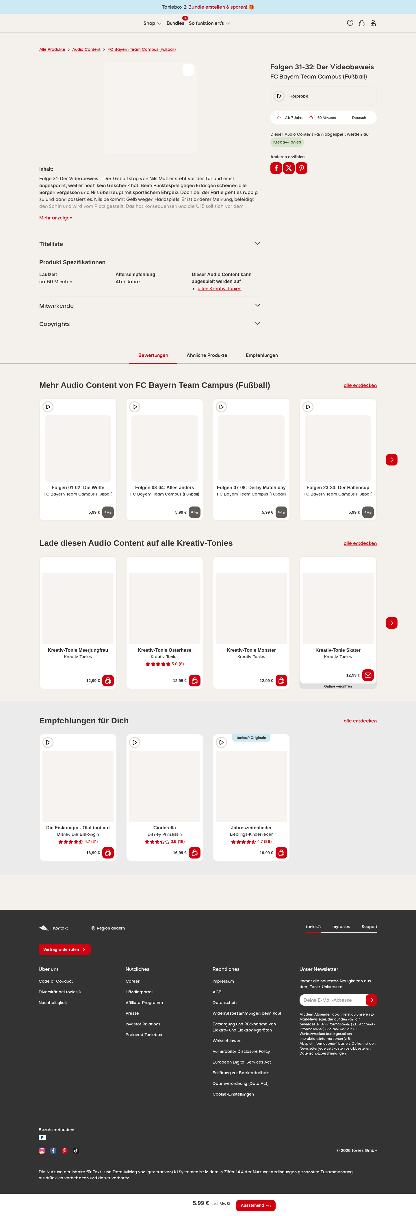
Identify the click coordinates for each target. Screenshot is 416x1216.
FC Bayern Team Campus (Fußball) (141, 49)
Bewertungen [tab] (153, 355)
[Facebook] (53, 1150)
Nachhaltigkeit (53, 1003)
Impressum (223, 981)
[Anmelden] (371, 1000)
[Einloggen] (373, 23)
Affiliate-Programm (144, 1003)
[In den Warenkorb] (108, 680)
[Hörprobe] (48, 407)
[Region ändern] (108, 928)
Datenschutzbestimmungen (323, 1053)
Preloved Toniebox (144, 1035)
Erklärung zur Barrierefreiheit (241, 1073)
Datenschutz (225, 1003)
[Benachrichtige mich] (368, 675)
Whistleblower (227, 1041)
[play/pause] (279, 96)
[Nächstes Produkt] (392, 459)
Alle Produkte (52, 49)
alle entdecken (360, 385)
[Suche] (338, 23)
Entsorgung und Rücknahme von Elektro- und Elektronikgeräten (244, 1027)
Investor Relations (143, 1024)
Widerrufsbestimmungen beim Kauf (247, 1013)
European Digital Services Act (242, 1062)
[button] (350, 23)
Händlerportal (139, 992)
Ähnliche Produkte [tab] (207, 355)
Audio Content (86, 49)
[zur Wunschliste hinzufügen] (188, 70)
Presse (132, 1013)
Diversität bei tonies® (60, 992)
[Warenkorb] (361, 23)
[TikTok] (74, 1150)
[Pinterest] (64, 1150)
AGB (217, 992)
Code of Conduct (56, 981)
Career (133, 981)
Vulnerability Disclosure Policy (241, 1051)
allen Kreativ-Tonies (220, 288)
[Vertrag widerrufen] (65, 949)
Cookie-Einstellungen (233, 1094)
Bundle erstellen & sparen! (217, 7)
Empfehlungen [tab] (262, 355)
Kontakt (53, 928)
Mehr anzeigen (55, 217)
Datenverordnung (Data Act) (240, 1083)
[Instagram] (42, 1150)
